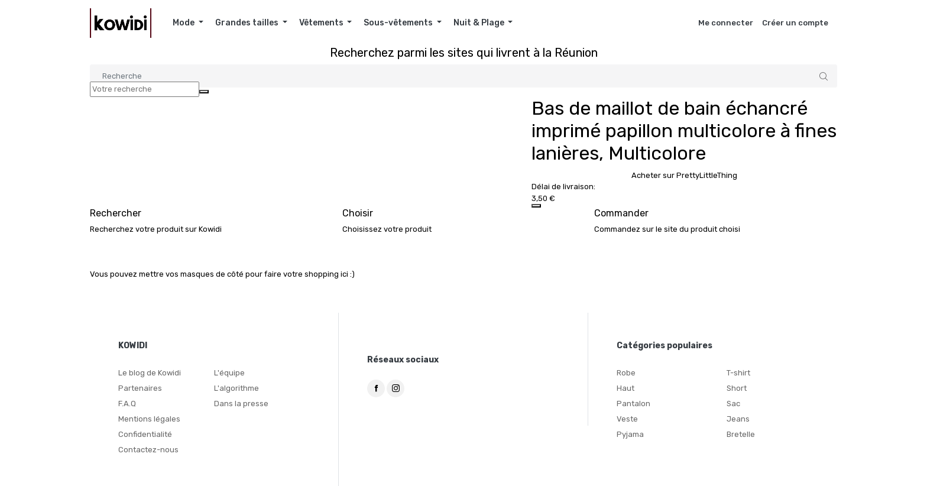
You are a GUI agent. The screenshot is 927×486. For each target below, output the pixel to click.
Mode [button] (184, 23)
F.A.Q (127, 403)
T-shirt (738, 372)
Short (737, 388)
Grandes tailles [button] (247, 23)
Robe (626, 372)
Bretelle (741, 434)
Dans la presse (241, 403)
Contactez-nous (148, 449)
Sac (733, 403)
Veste (627, 418)
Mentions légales (149, 418)
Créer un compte (795, 22)
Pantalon (633, 403)
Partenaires (140, 388)
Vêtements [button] (322, 23)
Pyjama (630, 434)
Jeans (738, 418)
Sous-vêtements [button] (399, 23)
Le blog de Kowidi (149, 372)
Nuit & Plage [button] (479, 23)
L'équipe (229, 372)
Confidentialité (145, 434)
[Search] (463, 76)
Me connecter (725, 22)
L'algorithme (236, 388)
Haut (625, 388)
